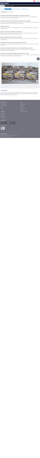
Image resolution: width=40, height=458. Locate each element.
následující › (38, 236)
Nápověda (22, 304)
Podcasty (2, 315)
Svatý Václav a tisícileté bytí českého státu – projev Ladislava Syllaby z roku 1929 (16, 203)
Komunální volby (4, 304)
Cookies (2, 334)
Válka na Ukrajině (4, 303)
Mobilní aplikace (3, 316)
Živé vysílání (3, 312)
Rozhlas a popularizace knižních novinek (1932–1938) (11, 147)
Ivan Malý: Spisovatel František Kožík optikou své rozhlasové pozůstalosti (15, 37)
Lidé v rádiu (22, 306)
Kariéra (21, 307)
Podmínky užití (11, 334)
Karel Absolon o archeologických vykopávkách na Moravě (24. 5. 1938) (14, 230)
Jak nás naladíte (23, 303)
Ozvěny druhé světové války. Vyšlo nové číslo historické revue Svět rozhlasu (15, 65)
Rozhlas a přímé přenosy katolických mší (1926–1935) (11, 120)
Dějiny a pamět (8, 9)
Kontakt (21, 309)
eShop (2, 307)
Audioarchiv (3, 313)
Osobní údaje (6, 334)
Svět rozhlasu (4, 267)
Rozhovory (8, 5)
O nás (12, 5)
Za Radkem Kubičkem (4, 92)
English (16, 334)
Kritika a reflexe (24, 9)
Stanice (2, 306)
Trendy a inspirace (16, 9)
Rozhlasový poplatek (24, 310)
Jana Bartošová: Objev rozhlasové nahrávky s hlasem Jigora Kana (13, 175)
